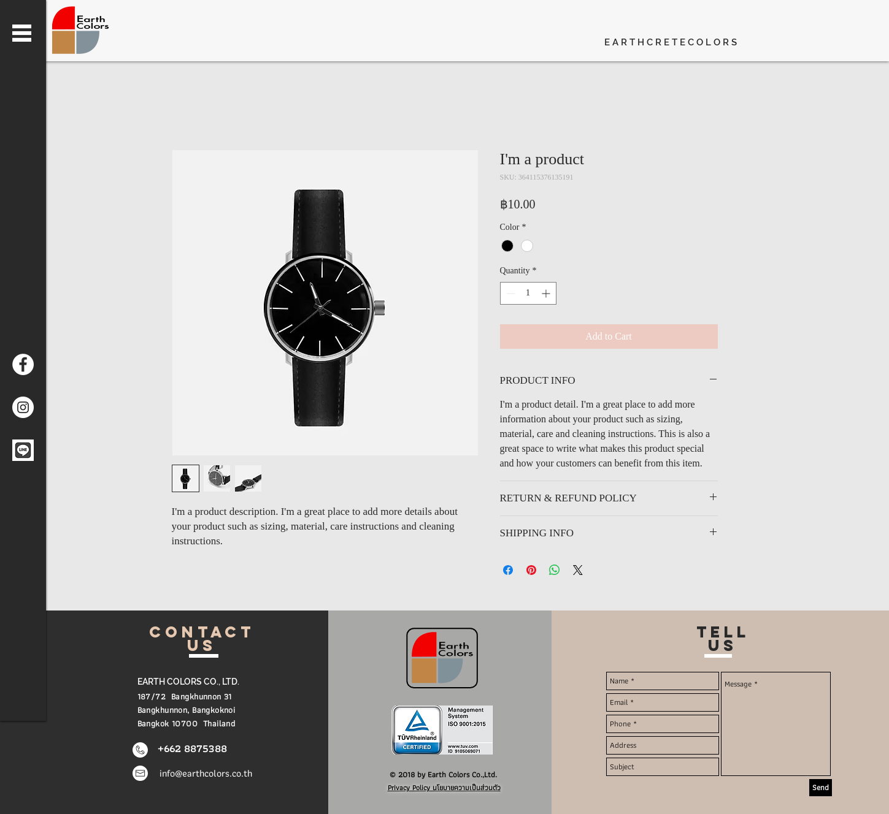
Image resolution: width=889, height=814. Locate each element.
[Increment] (547, 293)
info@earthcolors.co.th (206, 773)
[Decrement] (509, 293)
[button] (21, 33)
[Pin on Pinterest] (531, 570)
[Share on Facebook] (508, 570)
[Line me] (23, 450)
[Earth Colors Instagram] (23, 407)
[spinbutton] (528, 293)
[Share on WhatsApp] (554, 570)
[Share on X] (578, 570)
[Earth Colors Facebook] (23, 364)
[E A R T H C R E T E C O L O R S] (682, 42)
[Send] (820, 787)
